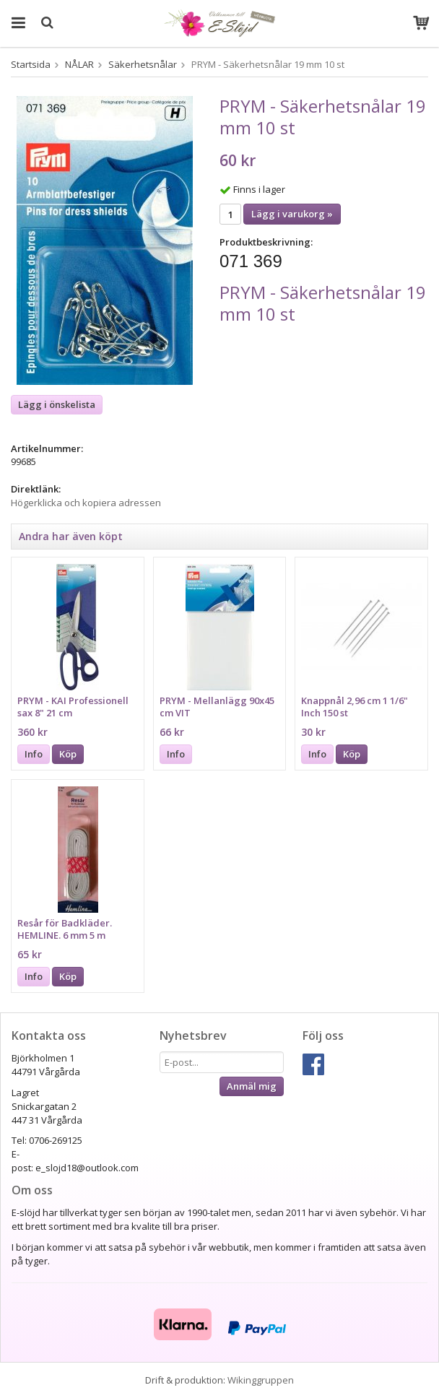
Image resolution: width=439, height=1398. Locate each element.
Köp (68, 753)
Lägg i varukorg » (292, 213)
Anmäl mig (252, 1086)
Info (34, 753)
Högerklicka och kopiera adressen (86, 502)
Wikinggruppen (260, 1379)
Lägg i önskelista (56, 404)
